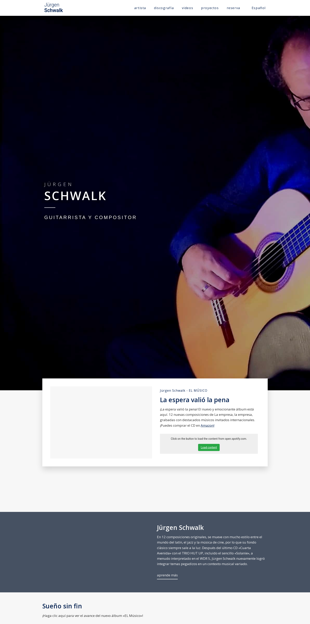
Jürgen (53, 7)
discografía (164, 8)
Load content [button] (209, 447)
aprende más (167, 575)
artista (140, 8)
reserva (233, 8)
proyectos (210, 8)
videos (187, 8)
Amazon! (207, 425)
